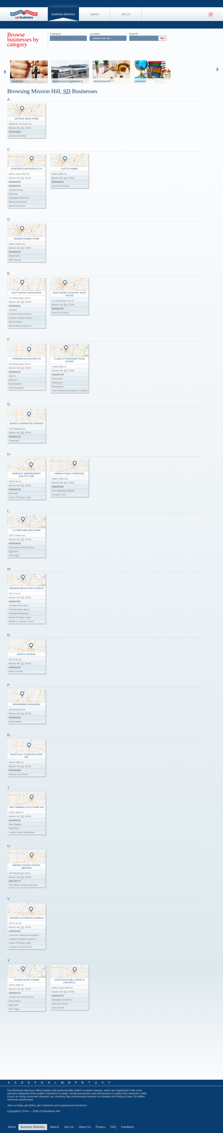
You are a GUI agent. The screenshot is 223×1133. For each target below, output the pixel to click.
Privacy (100, 1126)
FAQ (113, 1126)
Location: (95, 33)
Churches (18, 81)
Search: (134, 33)
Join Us (126, 14)
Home (12, 1126)
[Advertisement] (72, 1049)
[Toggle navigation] (211, 14)
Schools (140, 81)
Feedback (127, 1126)
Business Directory (63, 14)
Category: (56, 33)
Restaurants (102, 81)
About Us (85, 1126)
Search (94, 14)
